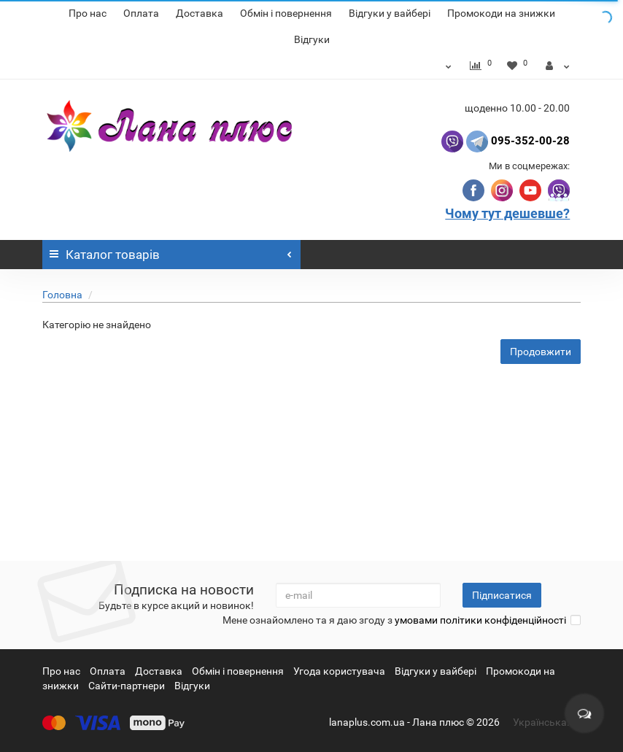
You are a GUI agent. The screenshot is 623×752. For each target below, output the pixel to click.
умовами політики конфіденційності (480, 620)
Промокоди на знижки (501, 13)
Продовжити (540, 351)
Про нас (88, 13)
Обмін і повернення (286, 13)
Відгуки (312, 39)
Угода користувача (339, 671)
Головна (62, 295)
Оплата (141, 13)
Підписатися (502, 595)
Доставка (199, 13)
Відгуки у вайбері (389, 13)
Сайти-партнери (126, 685)
